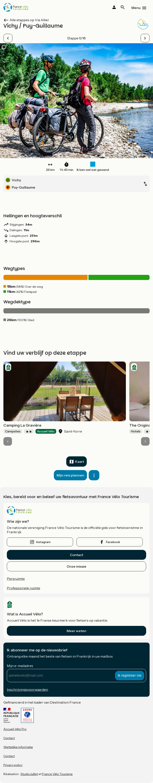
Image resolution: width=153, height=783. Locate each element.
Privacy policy (12, 765)
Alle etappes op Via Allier (29, 20)
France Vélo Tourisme (57, 774)
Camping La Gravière (22, 425)
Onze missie (76, 566)
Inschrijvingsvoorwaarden (27, 689)
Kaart (79, 461)
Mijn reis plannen (70, 475)
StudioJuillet (29, 774)
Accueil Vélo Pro (14, 729)
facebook (113, 542)
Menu (136, 8)
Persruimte (16, 578)
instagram (43, 542)
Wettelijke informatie (18, 747)
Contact (76, 555)
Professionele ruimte (23, 588)
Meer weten (76, 631)
